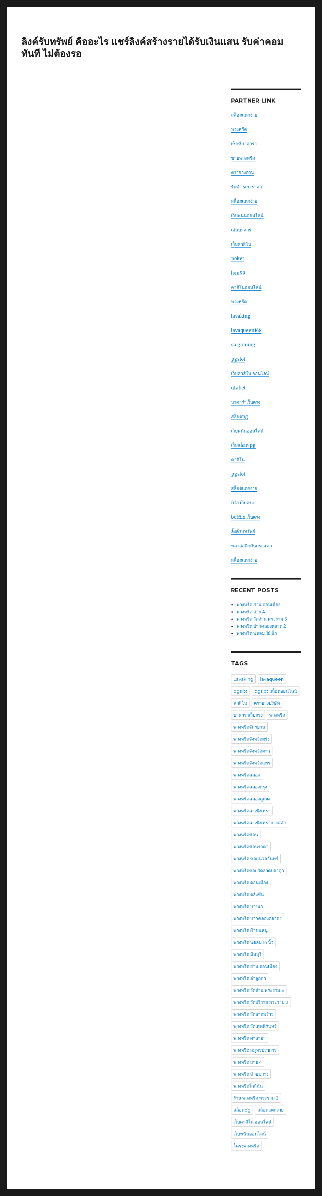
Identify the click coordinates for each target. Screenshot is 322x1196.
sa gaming (243, 345)
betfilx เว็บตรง (245, 517)
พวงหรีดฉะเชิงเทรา (251, 810)
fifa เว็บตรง (242, 503)
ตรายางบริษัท (267, 703)
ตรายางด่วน (242, 172)
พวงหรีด (239, 129)
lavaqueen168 (246, 330)
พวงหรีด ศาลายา (249, 1038)
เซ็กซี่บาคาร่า (244, 144)
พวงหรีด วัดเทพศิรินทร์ (255, 1026)
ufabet (238, 388)
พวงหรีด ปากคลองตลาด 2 (261, 626)
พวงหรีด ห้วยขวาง (250, 1074)
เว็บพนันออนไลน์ (247, 215)
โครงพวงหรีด (246, 1145)
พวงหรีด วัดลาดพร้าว (253, 1014)
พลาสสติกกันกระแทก (251, 546)
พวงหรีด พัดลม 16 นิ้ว (257, 633)
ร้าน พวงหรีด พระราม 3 (256, 1098)
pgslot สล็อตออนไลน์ (275, 691)
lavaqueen (272, 679)
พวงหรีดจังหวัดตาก (251, 751)
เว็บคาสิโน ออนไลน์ (250, 373)
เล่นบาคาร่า (242, 230)
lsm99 (238, 273)
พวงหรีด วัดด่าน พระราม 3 (262, 619)
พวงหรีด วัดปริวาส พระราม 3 (261, 1002)
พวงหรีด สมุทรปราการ (255, 1050)
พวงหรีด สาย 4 (251, 612)
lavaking (241, 316)
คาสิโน (238, 460)
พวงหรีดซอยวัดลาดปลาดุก (258, 870)
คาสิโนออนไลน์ (246, 287)
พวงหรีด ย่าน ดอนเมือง (258, 605)
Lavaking (243, 679)
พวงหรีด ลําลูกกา (249, 978)
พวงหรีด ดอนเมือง (250, 882)
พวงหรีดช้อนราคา (250, 846)
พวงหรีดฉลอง (246, 775)
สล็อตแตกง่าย (244, 115)
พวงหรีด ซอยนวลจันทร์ (255, 858)
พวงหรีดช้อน (245, 834)
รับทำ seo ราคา (246, 187)
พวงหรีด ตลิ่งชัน (248, 894)
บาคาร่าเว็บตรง (245, 402)
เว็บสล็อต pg (243, 445)
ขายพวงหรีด (243, 158)
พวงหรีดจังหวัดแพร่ (251, 763)
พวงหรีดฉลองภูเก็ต (251, 798)
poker (237, 259)
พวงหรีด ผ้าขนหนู (250, 930)
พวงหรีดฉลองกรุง (250, 786)
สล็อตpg (239, 417)
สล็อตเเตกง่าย (244, 201)
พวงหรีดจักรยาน (249, 727)
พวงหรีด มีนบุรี (247, 954)
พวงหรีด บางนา (248, 906)
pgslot (238, 359)
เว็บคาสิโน (241, 244)
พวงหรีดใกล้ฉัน (248, 1086)
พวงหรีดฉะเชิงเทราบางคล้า (259, 822)
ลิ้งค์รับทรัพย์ (243, 531)
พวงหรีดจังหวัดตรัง (251, 739)
